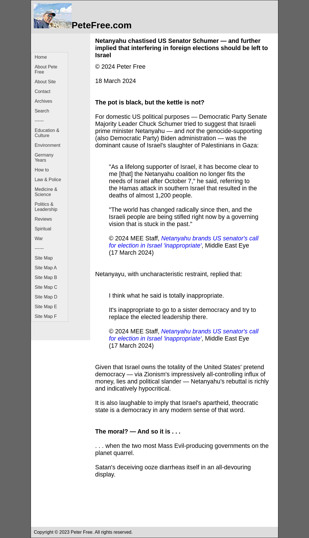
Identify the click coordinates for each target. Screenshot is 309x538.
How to (42, 169)
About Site (45, 81)
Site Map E (46, 306)
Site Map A (46, 267)
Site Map (44, 258)
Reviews (43, 219)
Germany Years (44, 158)
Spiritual (43, 228)
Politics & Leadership (46, 207)
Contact (42, 91)
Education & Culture (47, 133)
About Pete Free (46, 69)
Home (41, 57)
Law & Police (48, 179)
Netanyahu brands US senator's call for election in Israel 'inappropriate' (183, 242)
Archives (43, 101)
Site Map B (46, 277)
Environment (47, 145)
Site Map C (46, 287)
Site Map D (46, 296)
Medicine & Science (46, 192)
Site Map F (46, 316)
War (39, 238)
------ (39, 120)
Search (42, 110)
